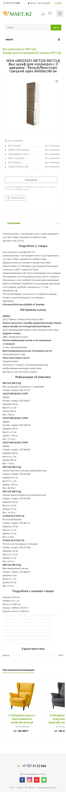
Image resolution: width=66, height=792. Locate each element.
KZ (56, 3)
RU (60, 3)
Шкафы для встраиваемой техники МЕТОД (32, 52)
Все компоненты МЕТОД (19, 49)
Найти (56, 27)
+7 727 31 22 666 (11, 3)
